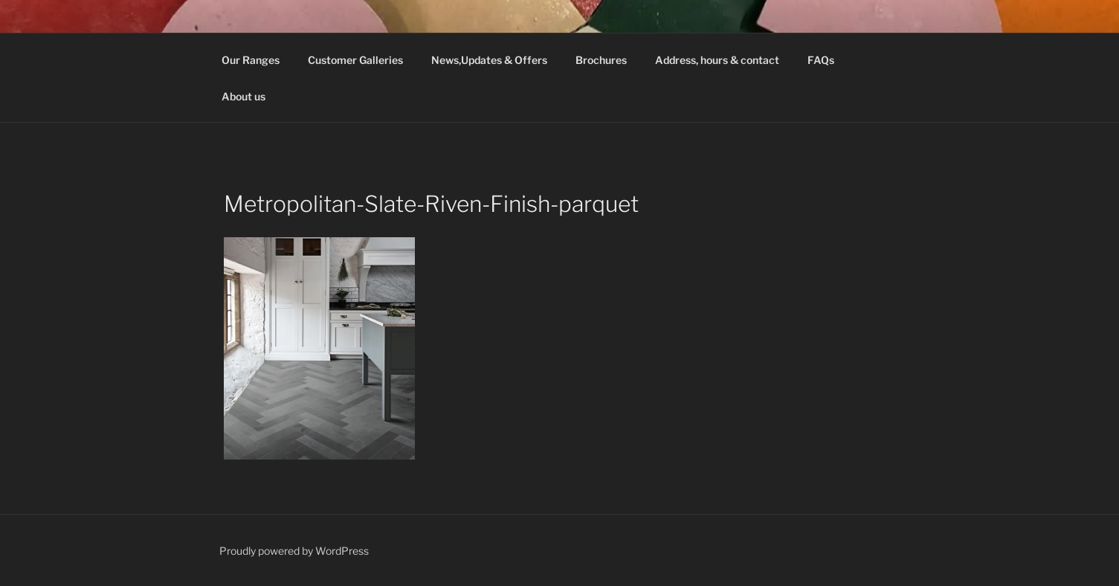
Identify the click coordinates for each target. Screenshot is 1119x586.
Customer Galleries (355, 60)
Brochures (601, 60)
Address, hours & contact (717, 60)
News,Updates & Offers (489, 60)
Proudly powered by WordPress (294, 550)
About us (243, 96)
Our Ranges (251, 60)
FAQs (820, 60)
